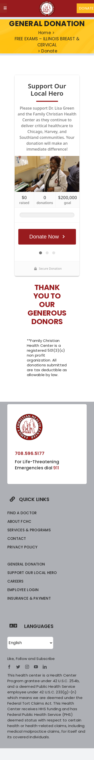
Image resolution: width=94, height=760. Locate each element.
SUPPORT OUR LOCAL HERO (32, 572)
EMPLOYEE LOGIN (23, 589)
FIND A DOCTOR (22, 512)
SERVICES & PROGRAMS (29, 530)
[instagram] (27, 667)
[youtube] (36, 667)
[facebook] (9, 667)
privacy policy (22, 547)
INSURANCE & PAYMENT (29, 598)
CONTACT (16, 538)
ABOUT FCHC (19, 521)
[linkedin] (45, 667)
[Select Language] (30, 643)
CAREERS (15, 581)
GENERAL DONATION (26, 564)
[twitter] (18, 667)
